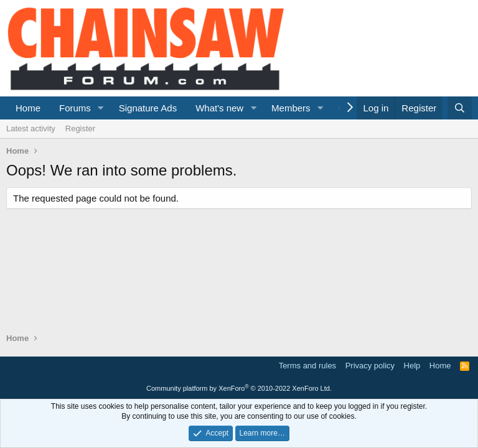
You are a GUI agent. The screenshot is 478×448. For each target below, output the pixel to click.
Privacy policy (370, 365)
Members (291, 108)
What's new (219, 108)
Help (412, 365)
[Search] (460, 107)
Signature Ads (148, 108)
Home (28, 108)
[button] (101, 107)
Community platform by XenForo (239, 388)
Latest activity (30, 128)
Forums (75, 108)
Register (80, 128)
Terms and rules (307, 365)
